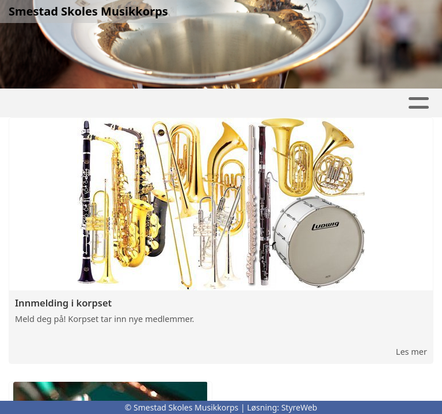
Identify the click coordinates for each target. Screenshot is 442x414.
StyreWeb (299, 407)
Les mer (411, 351)
